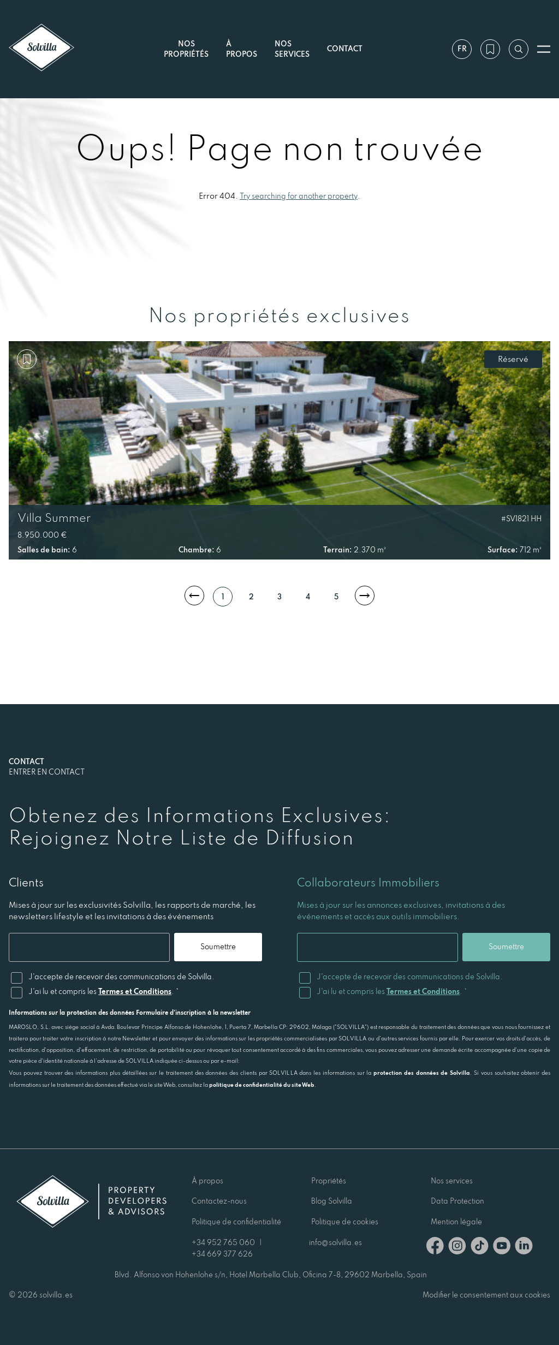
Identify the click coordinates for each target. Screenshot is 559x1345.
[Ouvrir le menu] (543, 49)
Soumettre (218, 946)
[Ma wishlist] (490, 49)
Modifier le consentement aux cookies (486, 1295)
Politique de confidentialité (236, 1222)
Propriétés (328, 1181)
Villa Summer (54, 517)
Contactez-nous (219, 1201)
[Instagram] (457, 1247)
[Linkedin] (524, 1247)
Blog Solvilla (331, 1201)
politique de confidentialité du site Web (261, 1084)
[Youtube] (501, 1247)
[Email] (89, 947)
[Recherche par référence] (518, 49)
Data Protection (457, 1201)
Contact (344, 48)
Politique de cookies (344, 1222)
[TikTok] (480, 1247)
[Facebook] (435, 1247)
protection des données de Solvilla (421, 1072)
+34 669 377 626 (222, 1254)
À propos (207, 1181)
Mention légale (456, 1222)
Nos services (292, 49)
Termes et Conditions (134, 991)
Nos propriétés (186, 49)
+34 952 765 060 (223, 1242)
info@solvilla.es (335, 1242)
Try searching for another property (299, 196)
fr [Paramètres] (462, 48)
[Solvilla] (41, 48)
